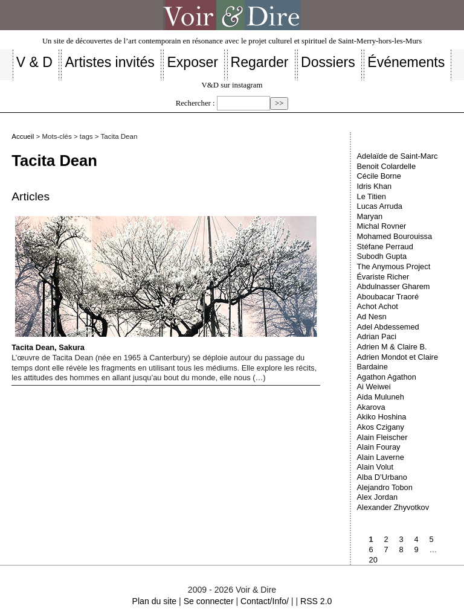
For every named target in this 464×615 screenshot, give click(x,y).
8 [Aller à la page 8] (401, 549)
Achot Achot (377, 306)
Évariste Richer (383, 276)
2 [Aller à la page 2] (386, 539)
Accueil (22, 136)
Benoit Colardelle (386, 166)
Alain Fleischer (382, 437)
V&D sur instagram (232, 85)
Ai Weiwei (374, 386)
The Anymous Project (394, 266)
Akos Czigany (380, 427)
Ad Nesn (372, 316)
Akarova (371, 407)
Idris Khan (374, 186)
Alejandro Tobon (385, 487)
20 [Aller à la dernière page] (373, 559)
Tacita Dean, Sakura (164, 284)
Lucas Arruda (379, 206)
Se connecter (209, 601)
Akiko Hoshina (382, 416)
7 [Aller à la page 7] (386, 549)
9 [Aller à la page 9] (416, 549)
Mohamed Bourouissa (394, 236)
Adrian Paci (376, 336)
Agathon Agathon (386, 376)
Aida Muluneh (380, 396)
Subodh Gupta (382, 256)
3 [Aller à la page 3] (401, 539)
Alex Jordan (377, 497)
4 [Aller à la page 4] (416, 539)
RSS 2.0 (316, 601)
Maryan (370, 216)
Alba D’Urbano (382, 477)
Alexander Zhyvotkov (393, 507)
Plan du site (154, 601)
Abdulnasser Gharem (393, 286)
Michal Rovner (382, 226)
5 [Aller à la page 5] (432, 539)
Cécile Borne (379, 175)
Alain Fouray (379, 446)
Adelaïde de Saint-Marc (397, 156)
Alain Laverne (380, 457)
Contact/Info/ (264, 601)
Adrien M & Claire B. (392, 346)
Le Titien (371, 196)
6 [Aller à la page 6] (371, 549)
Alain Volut (375, 466)
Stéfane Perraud (385, 246)
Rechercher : (195, 103)
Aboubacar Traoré (388, 296)
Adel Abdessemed (388, 326)
